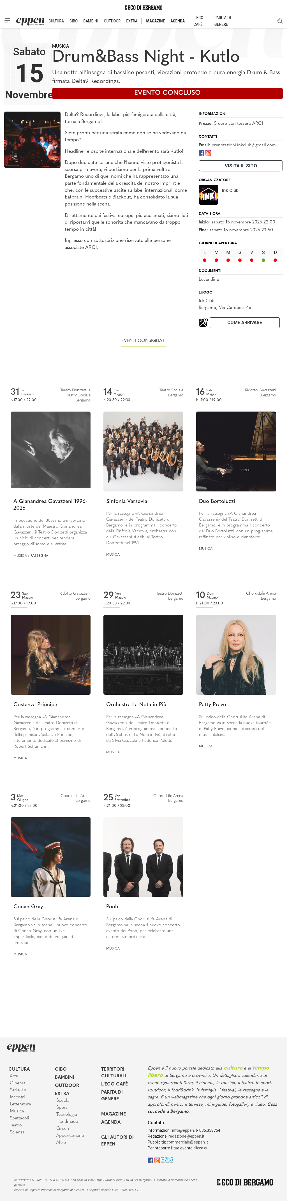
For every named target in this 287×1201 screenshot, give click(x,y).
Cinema (18, 1083)
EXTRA (131, 21)
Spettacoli (19, 1118)
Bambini (64, 1077)
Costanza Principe (35, 705)
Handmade (67, 1121)
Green (62, 1128)
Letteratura (20, 1104)
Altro (61, 1142)
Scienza (17, 1132)
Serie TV (18, 1090)
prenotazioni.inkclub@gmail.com (244, 145)
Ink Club (206, 300)
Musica (60, 46)
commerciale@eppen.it (187, 1142)
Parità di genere (112, 1095)
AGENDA (177, 21)
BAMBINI (90, 21)
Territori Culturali (113, 1072)
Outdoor (67, 1086)
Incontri (17, 1097)
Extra (62, 1094)
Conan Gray (28, 907)
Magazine (113, 1114)
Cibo (61, 1069)
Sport (61, 1107)
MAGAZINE (155, 21)
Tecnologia (66, 1114)
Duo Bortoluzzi (217, 501)
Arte (14, 1076)
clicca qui (201, 1148)
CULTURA (56, 21)
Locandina (209, 279)
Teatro (16, 1125)
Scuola (63, 1100)
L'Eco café (114, 1084)
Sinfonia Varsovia (126, 501)
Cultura (19, 1069)
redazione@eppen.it (186, 1136)
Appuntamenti (70, 1135)
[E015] (167, 1160)
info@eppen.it (184, 1130)
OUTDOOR (112, 21)
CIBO (74, 21)
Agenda (111, 1122)
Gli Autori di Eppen (117, 1141)
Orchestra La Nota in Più (136, 705)
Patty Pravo (212, 705)
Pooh (112, 907)
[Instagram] (208, 152)
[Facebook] (201, 152)
